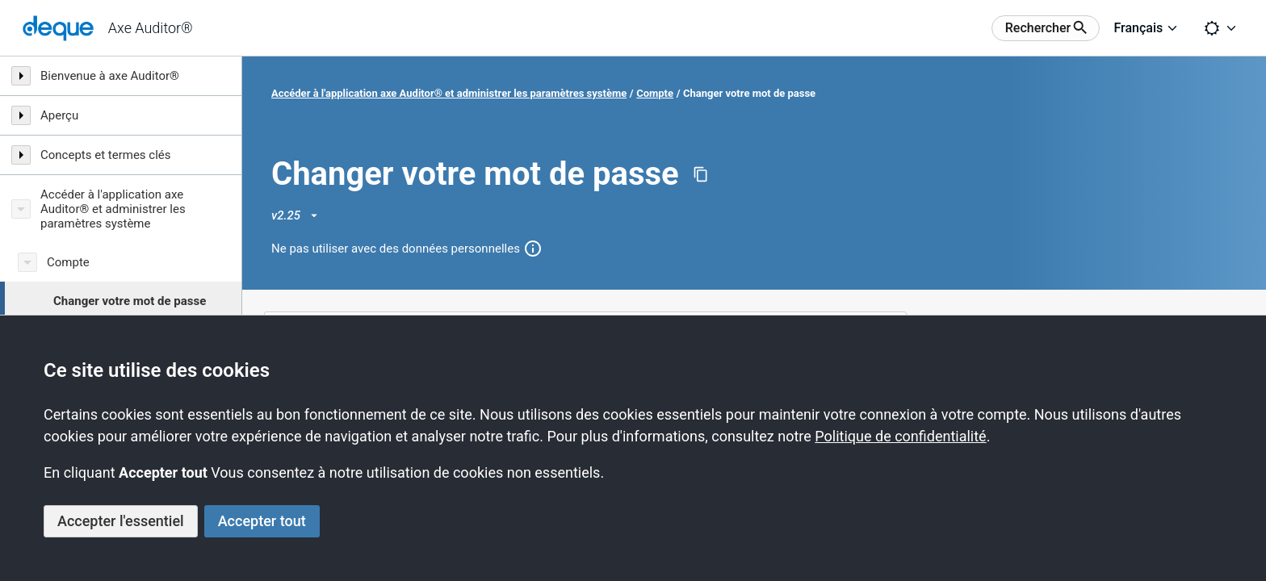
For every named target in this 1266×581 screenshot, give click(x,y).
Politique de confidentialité (900, 436)
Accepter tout (262, 520)
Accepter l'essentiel (120, 520)
